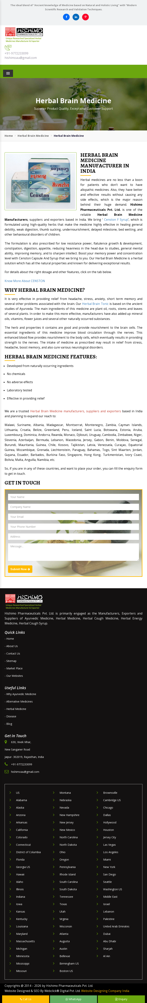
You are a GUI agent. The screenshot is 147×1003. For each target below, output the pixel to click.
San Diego (109, 874)
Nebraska (65, 800)
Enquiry (121, 999)
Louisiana (22, 926)
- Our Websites (14, 676)
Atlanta (64, 934)
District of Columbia (28, 852)
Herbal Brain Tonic (95, 304)
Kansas (20, 911)
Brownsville (110, 792)
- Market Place (14, 668)
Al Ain (106, 956)
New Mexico (67, 830)
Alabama (21, 800)
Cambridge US (112, 800)
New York (109, 867)
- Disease (10, 716)
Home (9, 135)
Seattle (107, 882)
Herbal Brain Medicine (33, 135)
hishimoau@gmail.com (21, 58)
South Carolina (69, 882)
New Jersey (67, 822)
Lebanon (108, 911)
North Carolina (69, 837)
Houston (108, 830)
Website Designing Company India (105, 991)
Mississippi (22, 963)
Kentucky (21, 919)
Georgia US (23, 867)
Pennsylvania (68, 867)
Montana (65, 792)
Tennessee (66, 896)
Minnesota (22, 956)
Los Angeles (110, 852)
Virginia (64, 919)
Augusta (65, 941)
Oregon (64, 859)
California (22, 830)
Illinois (20, 889)
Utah (62, 911)
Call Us (25, 999)
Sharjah (108, 948)
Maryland (22, 934)
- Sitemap (10, 661)
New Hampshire (69, 815)
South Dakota (68, 889)
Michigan (21, 948)
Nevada (64, 807)
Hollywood (109, 822)
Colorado (22, 837)
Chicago (108, 807)
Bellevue (65, 956)
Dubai (106, 934)
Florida (20, 859)
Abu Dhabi (109, 941)
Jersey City (109, 837)
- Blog (8, 724)
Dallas (107, 815)
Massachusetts (25, 941)
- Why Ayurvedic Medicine (20, 694)
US (18, 792)
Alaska (20, 807)
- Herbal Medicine (15, 709)
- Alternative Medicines (19, 701)
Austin (63, 948)
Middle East (110, 896)
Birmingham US (69, 963)
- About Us (11, 646)
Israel (106, 904)
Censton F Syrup (116, 220)
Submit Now (20, 569)
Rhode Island (68, 874)
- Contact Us (12, 653)
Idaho (19, 882)
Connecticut (23, 844)
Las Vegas (109, 844)
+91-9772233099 (16, 53)
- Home (9, 638)
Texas (63, 904)
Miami (107, 859)
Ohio (62, 852)
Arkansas (21, 822)
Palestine (108, 919)
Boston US (66, 971)
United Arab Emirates (116, 926)
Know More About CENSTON (25, 281)
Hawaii (20, 874)
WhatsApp (73, 999)
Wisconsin (66, 926)
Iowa (19, 904)
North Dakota (68, 844)
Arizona (20, 815)
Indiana (20, 896)
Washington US (112, 889)
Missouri (21, 971)
